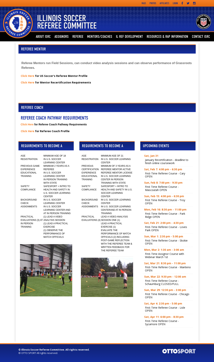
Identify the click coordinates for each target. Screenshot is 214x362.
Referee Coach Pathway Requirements (54, 118)
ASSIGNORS (61, 36)
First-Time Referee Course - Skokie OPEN (166, 242)
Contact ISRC (201, 36)
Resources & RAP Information (167, 36)
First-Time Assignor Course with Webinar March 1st (164, 255)
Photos (153, 3)
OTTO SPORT (28, 353)
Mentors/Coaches (99, 36)
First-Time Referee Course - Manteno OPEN (168, 268)
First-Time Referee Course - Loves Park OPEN (166, 228)
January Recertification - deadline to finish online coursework (166, 161)
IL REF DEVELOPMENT (129, 36)
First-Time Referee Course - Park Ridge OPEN (165, 215)
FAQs (144, 3)
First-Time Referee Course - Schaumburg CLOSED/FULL (162, 282)
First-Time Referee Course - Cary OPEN (165, 175)
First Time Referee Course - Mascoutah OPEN (162, 188)
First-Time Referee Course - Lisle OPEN (165, 309)
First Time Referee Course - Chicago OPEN (167, 295)
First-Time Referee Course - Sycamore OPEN (162, 322)
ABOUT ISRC (43, 36)
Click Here (27, 76)
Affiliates (164, 3)
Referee (77, 36)
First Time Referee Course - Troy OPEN (165, 201)
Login (175, 3)
